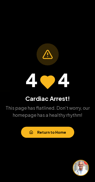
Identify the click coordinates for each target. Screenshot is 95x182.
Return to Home (47, 132)
